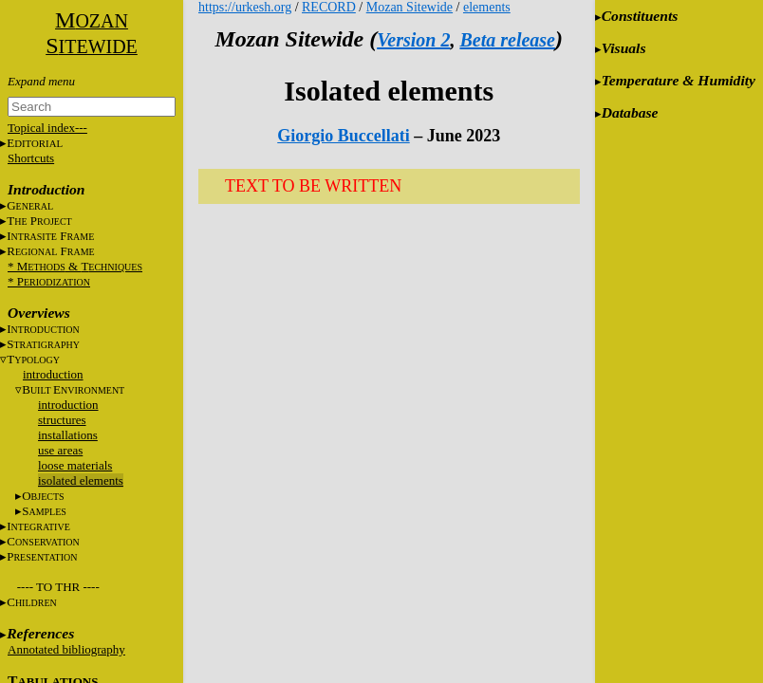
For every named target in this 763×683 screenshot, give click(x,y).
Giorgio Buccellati (343, 135)
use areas (60, 450)
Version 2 (413, 39)
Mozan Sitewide (409, 7)
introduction (53, 374)
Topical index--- (47, 127)
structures (62, 420)
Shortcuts (31, 158)
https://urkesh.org (244, 7)
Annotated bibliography (66, 649)
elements (487, 7)
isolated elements (80, 480)
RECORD (329, 7)
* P (49, 281)
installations (68, 435)
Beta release (507, 39)
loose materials (75, 465)
